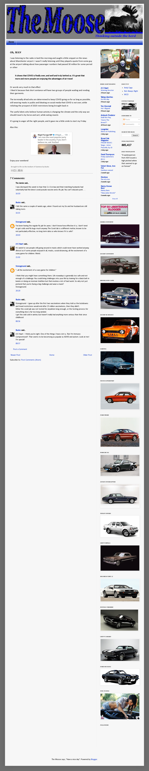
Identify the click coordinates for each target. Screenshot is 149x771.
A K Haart (19, 244)
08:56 (18, 321)
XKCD (126, 95)
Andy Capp (128, 88)
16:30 (18, 194)
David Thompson (107, 155)
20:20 (18, 291)
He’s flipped (105, 109)
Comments (128, 124)
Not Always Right (131, 91)
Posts (126, 120)
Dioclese (104, 177)
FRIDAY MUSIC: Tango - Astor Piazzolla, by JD (106, 145)
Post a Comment (20, 349)
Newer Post (15, 355)
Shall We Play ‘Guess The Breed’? (106, 120)
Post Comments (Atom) (31, 360)
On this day (105, 99)
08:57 (18, 344)
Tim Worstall (106, 106)
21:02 (18, 257)
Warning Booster (107, 90)
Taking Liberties (107, 97)
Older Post (87, 355)
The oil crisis (105, 179)
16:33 (18, 213)
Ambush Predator (108, 115)
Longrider (104, 129)
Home (11, 42)
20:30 (18, 235)
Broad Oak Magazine (105, 140)
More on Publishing (108, 132)
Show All (115, 199)
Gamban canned (107, 170)
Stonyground (21, 222)
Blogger (94, 759)
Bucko (18, 203)
